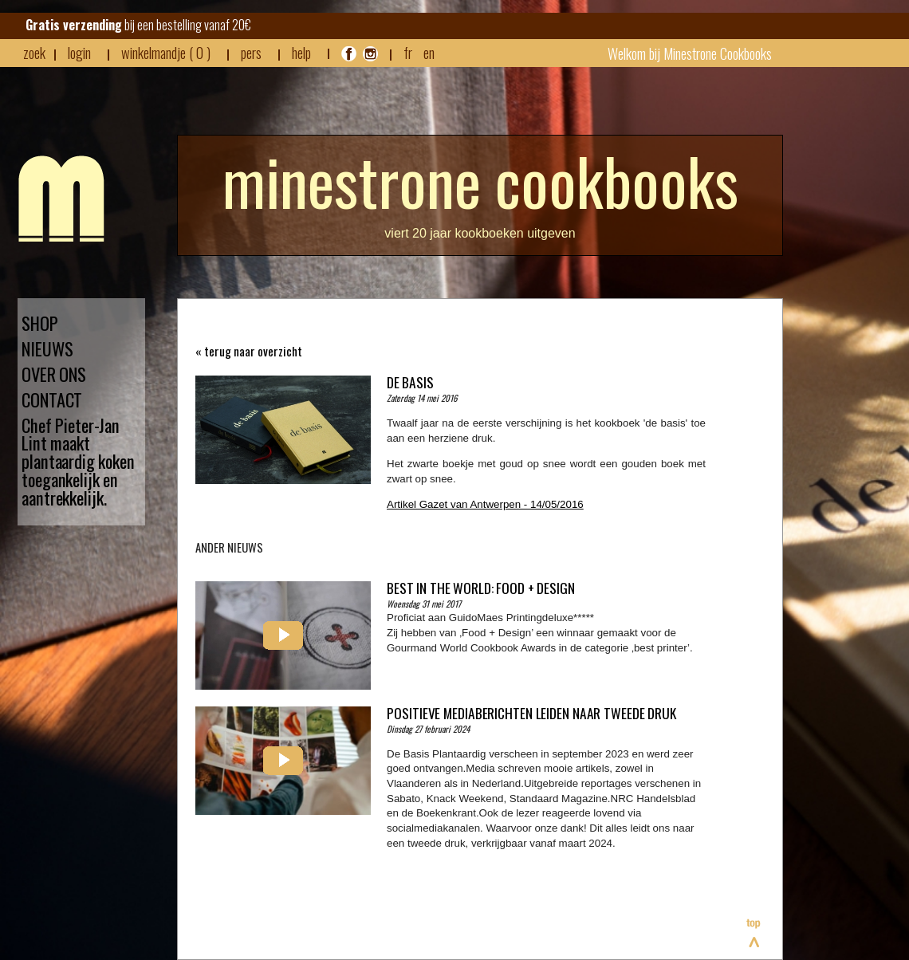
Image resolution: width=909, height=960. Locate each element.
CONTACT (52, 400)
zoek (34, 53)
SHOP (40, 323)
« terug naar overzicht (248, 351)
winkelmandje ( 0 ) (166, 53)
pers (251, 53)
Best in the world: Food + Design (481, 587)
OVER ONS (54, 374)
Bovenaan (754, 933)
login (79, 52)
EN (429, 52)
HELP (301, 53)
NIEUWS (47, 349)
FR (407, 52)
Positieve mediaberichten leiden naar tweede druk (531, 712)
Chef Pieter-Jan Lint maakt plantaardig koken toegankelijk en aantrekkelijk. (78, 462)
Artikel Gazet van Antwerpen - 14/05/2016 (485, 504)
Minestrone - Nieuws (61, 198)
